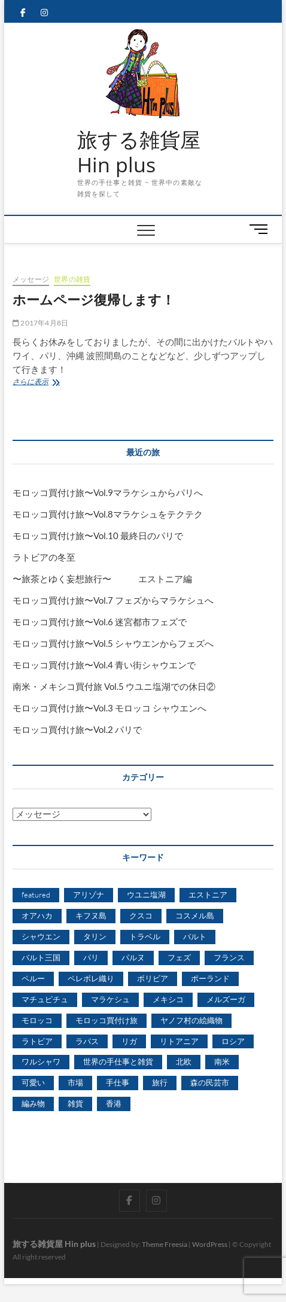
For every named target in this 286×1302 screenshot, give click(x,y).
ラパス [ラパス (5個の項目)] (87, 1041)
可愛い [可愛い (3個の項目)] (33, 1082)
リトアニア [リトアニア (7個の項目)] (179, 1041)
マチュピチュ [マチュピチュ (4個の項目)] (45, 999)
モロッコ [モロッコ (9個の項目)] (37, 1020)
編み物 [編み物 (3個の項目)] (33, 1103)
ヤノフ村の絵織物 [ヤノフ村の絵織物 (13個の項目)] (191, 1020)
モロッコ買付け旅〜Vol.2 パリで (77, 729)
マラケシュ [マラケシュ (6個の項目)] (110, 999)
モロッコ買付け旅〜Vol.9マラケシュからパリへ (108, 492)
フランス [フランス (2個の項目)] (229, 957)
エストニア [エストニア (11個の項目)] (207, 894)
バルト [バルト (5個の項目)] (194, 936)
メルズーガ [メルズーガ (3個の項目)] (225, 999)
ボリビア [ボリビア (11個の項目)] (152, 978)
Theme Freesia (164, 1244)
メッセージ (31, 279)
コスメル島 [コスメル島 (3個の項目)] (194, 915)
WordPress (209, 1244)
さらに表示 (37, 382)
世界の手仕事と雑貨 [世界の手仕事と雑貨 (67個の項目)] (118, 1061)
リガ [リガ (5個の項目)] (129, 1041)
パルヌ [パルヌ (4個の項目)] (133, 957)
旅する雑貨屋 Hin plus (138, 152)
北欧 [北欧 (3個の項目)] (183, 1061)
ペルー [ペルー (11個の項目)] (33, 978)
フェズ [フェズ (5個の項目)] (179, 957)
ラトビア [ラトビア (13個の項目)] (37, 1041)
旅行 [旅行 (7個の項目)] (160, 1082)
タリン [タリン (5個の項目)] (95, 936)
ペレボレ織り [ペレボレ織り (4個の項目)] (91, 978)
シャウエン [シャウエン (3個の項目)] (41, 936)
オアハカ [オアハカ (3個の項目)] (37, 915)
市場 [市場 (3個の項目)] (75, 1082)
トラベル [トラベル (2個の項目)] (144, 936)
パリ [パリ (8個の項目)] (91, 957)
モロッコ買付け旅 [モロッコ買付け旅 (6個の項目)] (106, 1020)
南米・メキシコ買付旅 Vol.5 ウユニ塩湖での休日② (114, 686)
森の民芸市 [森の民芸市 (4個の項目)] (209, 1082)
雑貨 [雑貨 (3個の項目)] (75, 1103)
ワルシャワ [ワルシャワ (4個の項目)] (41, 1061)
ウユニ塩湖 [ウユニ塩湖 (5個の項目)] (146, 894)
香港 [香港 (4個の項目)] (113, 1103)
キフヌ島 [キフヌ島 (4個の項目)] (91, 915)
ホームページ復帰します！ (94, 299)
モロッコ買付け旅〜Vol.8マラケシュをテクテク (108, 514)
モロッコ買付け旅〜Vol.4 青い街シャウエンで (104, 664)
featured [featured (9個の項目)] (36, 894)
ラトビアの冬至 (44, 557)
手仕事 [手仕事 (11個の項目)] (117, 1082)
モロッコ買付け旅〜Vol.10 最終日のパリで (98, 535)
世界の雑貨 (72, 279)
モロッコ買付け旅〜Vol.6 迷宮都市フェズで (100, 621)
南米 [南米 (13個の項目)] (222, 1061)
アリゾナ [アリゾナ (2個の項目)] (88, 894)
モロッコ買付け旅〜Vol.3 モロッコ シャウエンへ (109, 707)
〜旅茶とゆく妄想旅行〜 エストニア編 (102, 578)
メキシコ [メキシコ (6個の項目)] (168, 999)
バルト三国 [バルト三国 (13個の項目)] (41, 957)
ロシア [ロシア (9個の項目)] (233, 1041)
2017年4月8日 (40, 322)
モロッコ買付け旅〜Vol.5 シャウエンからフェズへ (113, 643)
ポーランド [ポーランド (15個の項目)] (210, 978)
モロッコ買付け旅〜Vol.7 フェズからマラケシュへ (113, 600)
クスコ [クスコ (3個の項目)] (141, 915)
